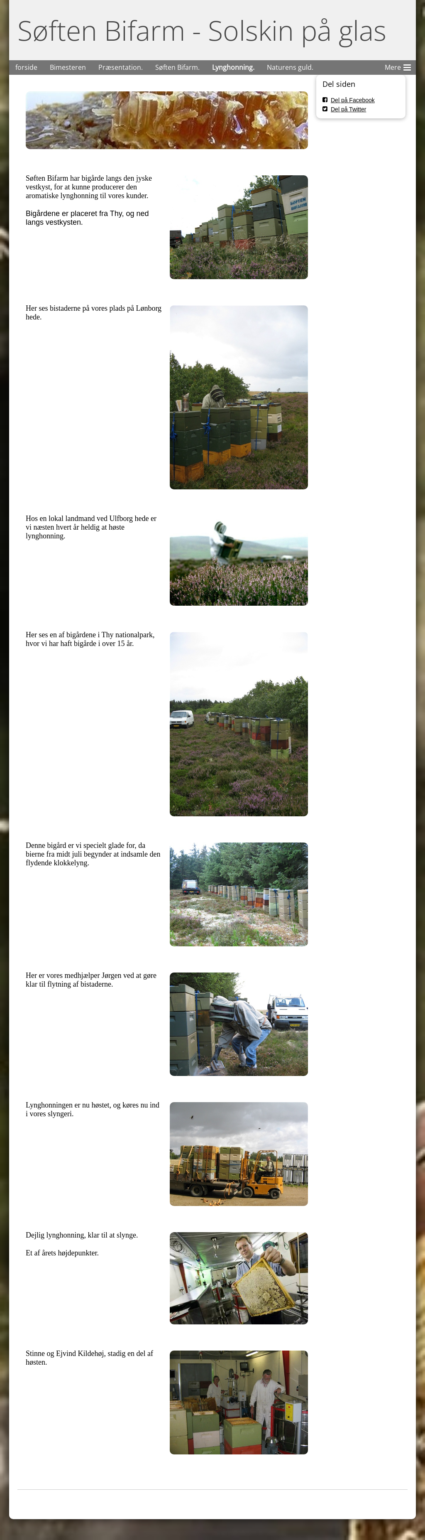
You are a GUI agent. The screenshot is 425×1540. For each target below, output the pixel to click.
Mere (398, 66)
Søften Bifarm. (177, 67)
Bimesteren (68, 67)
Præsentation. (120, 67)
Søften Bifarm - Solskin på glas (201, 30)
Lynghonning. (233, 67)
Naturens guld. (290, 67)
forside (26, 67)
